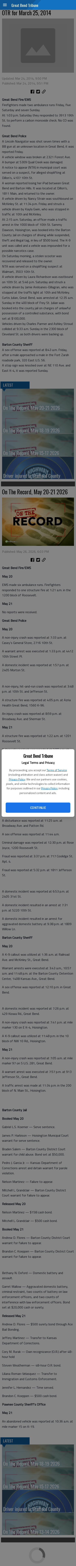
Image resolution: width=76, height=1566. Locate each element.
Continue (38, 807)
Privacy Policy (17, 779)
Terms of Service (57, 770)
